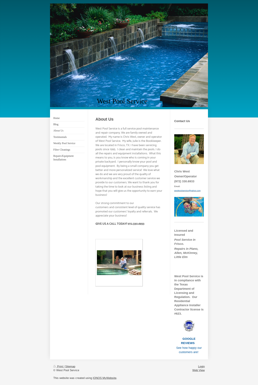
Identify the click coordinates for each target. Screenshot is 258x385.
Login (201, 366)
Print (58, 366)
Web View (198, 370)
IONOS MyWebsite (104, 378)
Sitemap (70, 366)
